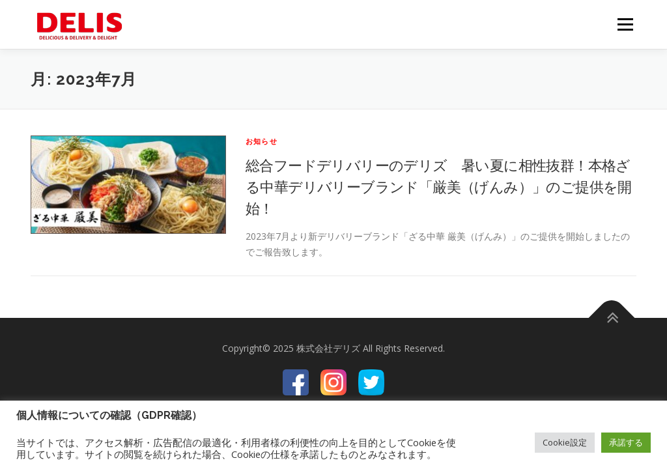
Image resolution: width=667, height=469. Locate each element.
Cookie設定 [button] (565, 442)
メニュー (625, 24)
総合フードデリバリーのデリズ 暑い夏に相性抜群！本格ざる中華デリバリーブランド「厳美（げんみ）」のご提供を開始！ (439, 186)
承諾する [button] (626, 442)
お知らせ (261, 141)
